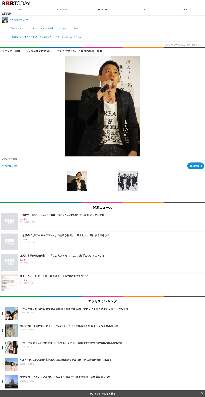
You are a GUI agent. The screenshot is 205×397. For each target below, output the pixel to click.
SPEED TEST (102, 9)
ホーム (20, 9)
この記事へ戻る (10, 166)
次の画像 (194, 166)
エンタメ (143, 9)
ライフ (184, 9)
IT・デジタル (61, 9)
